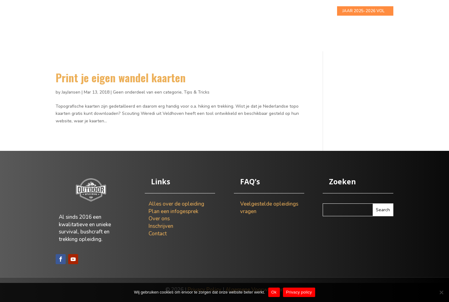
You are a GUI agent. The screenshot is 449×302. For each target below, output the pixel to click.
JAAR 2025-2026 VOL (363, 11)
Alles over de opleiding (161, 11)
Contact (306, 11)
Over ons (244, 11)
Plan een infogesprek (173, 211)
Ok (274, 292)
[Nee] (441, 292)
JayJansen (71, 92)
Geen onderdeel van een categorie (147, 92)
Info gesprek (211, 11)
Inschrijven (275, 11)
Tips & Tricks (196, 92)
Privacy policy (299, 292)
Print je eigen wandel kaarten (121, 77)
